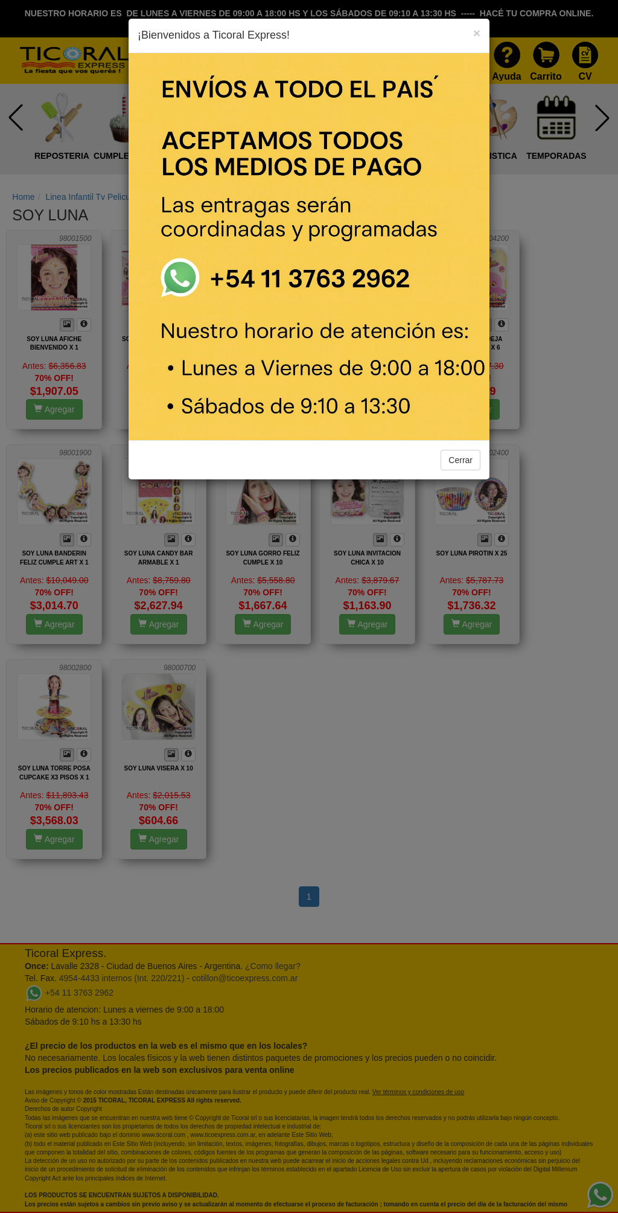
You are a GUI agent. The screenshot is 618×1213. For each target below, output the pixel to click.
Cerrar (460, 460)
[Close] (476, 33)
